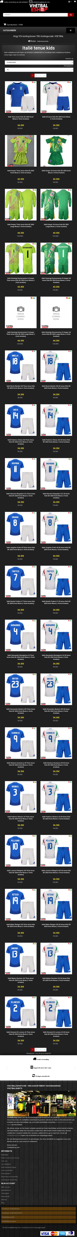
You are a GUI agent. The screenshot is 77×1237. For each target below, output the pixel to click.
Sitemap (4, 1199)
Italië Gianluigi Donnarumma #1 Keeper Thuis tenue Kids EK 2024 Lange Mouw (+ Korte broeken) (20, 334)
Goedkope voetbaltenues (10, 1209)
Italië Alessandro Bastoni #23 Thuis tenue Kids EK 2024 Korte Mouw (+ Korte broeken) (20, 711)
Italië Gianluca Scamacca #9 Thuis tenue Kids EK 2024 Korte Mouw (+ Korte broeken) (21, 765)
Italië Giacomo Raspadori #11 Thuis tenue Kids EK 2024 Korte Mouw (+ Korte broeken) (20, 496)
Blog (2, 1203)
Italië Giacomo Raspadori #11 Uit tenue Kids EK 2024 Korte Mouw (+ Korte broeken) (56, 496)
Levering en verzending (9, 1180)
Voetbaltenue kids (8, 1217)
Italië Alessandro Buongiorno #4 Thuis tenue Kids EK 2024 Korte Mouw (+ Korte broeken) (21, 657)
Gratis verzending (43, 1059)
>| (44, 75)
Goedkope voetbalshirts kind (12, 1213)
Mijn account (5, 1187)
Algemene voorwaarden (9, 1177)
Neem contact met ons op (10, 1158)
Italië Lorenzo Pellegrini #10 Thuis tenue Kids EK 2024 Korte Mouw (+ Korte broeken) (21, 873)
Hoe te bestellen (7, 1170)
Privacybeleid (5, 1173)
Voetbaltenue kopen (9, 1221)
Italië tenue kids (42, 41)
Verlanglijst (5, 1193)
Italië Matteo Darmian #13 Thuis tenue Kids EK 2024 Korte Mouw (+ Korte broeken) (21, 980)
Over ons (4, 1161)
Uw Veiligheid (6, 1164)
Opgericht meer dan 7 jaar (42, 1068)
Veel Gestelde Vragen (8, 1167)
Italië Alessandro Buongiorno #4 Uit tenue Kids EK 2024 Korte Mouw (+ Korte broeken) (56, 657)
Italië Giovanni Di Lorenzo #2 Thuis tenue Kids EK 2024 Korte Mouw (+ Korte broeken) (21, 1034)
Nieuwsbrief (5, 1196)
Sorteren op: (69, 58)
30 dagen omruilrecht (42, 1076)
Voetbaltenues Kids (14, 1135)
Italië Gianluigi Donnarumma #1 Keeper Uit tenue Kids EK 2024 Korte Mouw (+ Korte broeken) (56, 280)
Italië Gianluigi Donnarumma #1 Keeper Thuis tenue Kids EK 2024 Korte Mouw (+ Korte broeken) (21, 280)
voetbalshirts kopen (67, 1117)
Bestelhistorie (6, 1190)
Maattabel (4, 1155)
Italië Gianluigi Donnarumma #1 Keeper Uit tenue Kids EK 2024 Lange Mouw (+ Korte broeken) (56, 334)
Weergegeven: (68, 66)
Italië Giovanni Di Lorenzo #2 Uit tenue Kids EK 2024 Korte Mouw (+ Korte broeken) (56, 1034)
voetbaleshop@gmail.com (41, 2)
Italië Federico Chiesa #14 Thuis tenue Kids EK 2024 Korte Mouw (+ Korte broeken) (21, 442)
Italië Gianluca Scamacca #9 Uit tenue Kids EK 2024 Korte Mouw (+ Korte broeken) (56, 765)
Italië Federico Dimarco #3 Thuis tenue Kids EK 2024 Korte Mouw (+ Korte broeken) (21, 819)
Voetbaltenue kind (27, 1227)
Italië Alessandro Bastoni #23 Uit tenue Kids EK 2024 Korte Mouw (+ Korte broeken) (56, 711)
